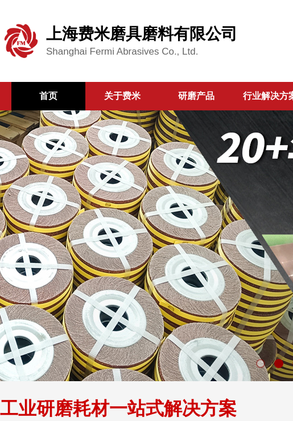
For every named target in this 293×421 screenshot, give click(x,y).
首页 (48, 96)
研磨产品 (196, 96)
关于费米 (122, 96)
